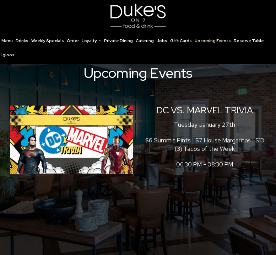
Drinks (22, 40)
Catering (145, 40)
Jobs (162, 40)
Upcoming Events (213, 40)
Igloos (8, 54)
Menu (7, 40)
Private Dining (118, 40)
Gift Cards (181, 40)
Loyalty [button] (91, 40)
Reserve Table (249, 40)
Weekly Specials (47, 40)
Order (73, 40)
